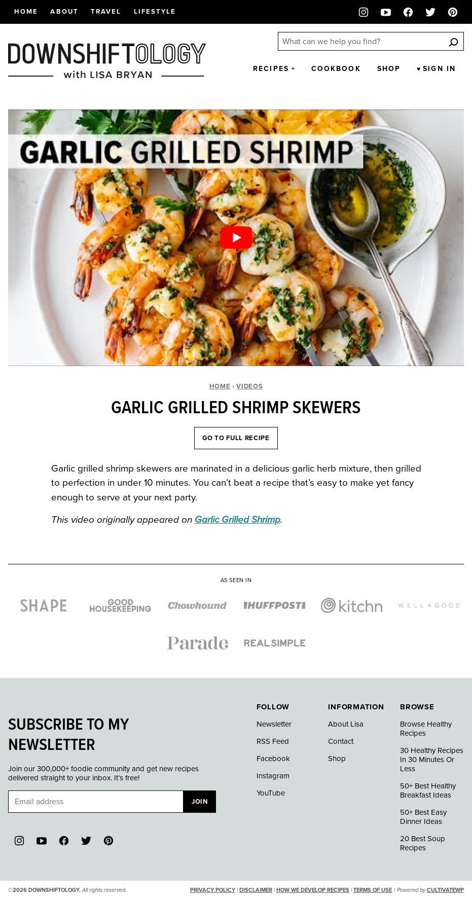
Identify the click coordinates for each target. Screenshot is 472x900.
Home (26, 12)
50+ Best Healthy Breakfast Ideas (428, 790)
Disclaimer (255, 890)
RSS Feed (273, 741)
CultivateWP (445, 890)
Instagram (273, 775)
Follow (273, 706)
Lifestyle (155, 12)
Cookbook (336, 68)
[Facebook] (408, 12)
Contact (340, 741)
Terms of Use (372, 890)
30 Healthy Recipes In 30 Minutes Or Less (431, 759)
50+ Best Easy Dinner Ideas (423, 817)
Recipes (271, 68)
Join (200, 802)
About (64, 12)
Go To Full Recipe (235, 438)
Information (356, 706)
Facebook (273, 758)
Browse (417, 706)
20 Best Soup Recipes (422, 843)
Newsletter (274, 724)
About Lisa (346, 724)
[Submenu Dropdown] (293, 68)
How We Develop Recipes (312, 890)
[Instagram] (363, 12)
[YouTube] (386, 12)
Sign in (439, 68)
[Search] (453, 42)
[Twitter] (430, 12)
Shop (389, 68)
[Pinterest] (453, 12)
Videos (249, 386)
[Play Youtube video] (236, 238)
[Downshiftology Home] (107, 61)
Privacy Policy (212, 890)
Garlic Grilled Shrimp (237, 519)
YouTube (271, 793)
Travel (106, 12)
